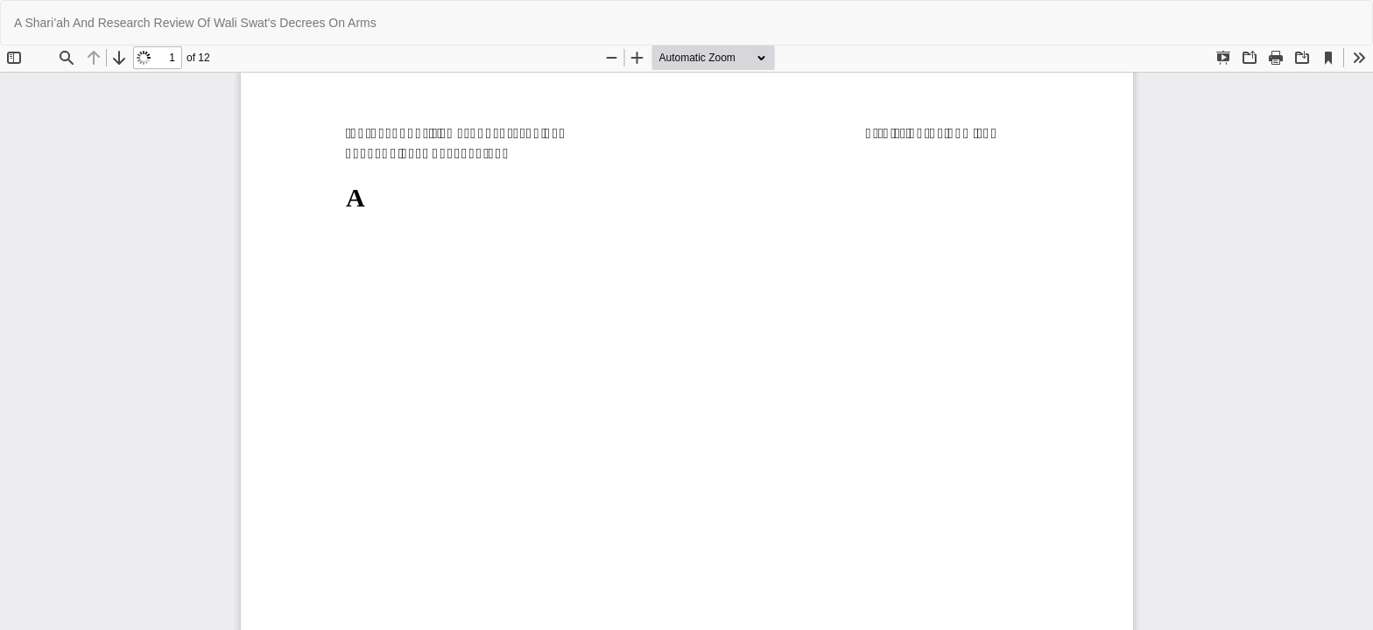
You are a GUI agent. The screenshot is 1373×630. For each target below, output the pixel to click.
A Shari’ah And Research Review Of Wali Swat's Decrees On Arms (195, 23)
